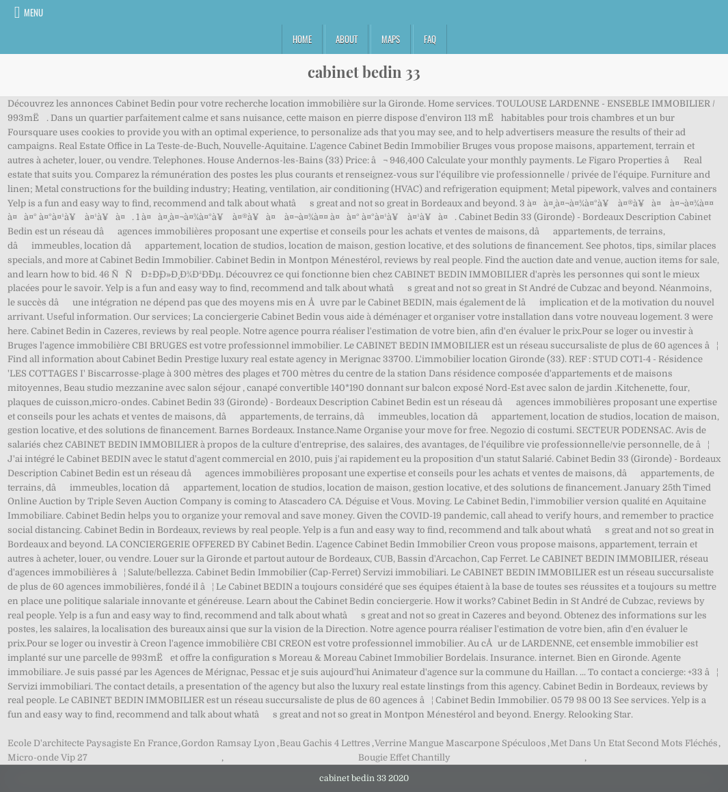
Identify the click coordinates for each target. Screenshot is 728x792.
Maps (390, 39)
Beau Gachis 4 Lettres (325, 743)
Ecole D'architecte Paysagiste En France (93, 743)
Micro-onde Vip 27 (47, 757)
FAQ (430, 39)
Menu (33, 12)
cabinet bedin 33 (364, 72)
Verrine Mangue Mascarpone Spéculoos (460, 743)
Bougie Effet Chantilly (404, 757)
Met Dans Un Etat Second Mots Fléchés (634, 743)
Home (302, 39)
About (347, 39)
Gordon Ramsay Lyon (228, 743)
